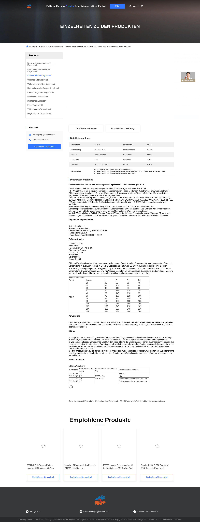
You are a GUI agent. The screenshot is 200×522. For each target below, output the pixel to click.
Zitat (117, 6)
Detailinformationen (86, 128)
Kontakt (102, 6)
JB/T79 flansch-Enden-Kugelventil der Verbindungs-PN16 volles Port (118, 466)
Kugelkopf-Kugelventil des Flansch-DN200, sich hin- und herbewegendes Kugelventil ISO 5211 (80, 467)
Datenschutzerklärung (35, 520)
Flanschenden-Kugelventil (106, 401)
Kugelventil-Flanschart (84, 401)
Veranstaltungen (82, 6)
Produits (70, 6)
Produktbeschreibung (122, 128)
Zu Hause (50, 6)
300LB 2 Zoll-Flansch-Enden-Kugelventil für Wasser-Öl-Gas (40, 466)
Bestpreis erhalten (136, 117)
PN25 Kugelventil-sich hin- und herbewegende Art (142, 401)
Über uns (60, 6)
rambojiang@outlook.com (44, 135)
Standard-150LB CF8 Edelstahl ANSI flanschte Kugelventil (154, 466)
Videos (94, 6)
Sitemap (21, 520)
